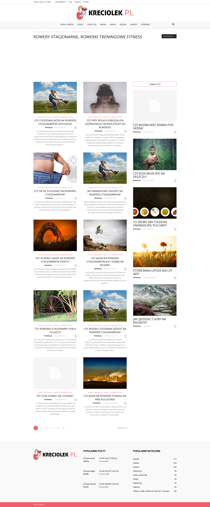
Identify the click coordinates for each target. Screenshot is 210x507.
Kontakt (86, 2)
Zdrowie (145, 24)
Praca (113, 24)
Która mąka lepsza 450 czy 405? (152, 272)
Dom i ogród (67, 24)
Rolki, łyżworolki (140, 475)
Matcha (136, 487)
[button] (173, 24)
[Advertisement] (105, 62)
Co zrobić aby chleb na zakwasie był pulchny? (150, 223)
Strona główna (60, 2)
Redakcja (48, 127)
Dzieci (80, 24)
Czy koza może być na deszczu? (149, 175)
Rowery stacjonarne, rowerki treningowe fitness (55, 117)
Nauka (136, 463)
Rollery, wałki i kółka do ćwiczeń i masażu (151, 491)
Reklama (78, 2)
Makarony (137, 483)
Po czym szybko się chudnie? (55, 395)
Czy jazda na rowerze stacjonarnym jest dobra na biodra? (105, 262)
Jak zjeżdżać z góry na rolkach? (149, 320)
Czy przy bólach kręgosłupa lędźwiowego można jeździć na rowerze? (105, 124)
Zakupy (133, 24)
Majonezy (137, 471)
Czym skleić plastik (109, 471)
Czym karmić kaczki (109, 484)
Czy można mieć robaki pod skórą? (153, 126)
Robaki (136, 459)
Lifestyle (91, 24)
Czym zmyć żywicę (108, 458)
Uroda (123, 24)
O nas (70, 2)
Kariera (136, 467)
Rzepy (135, 479)
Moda (103, 24)
